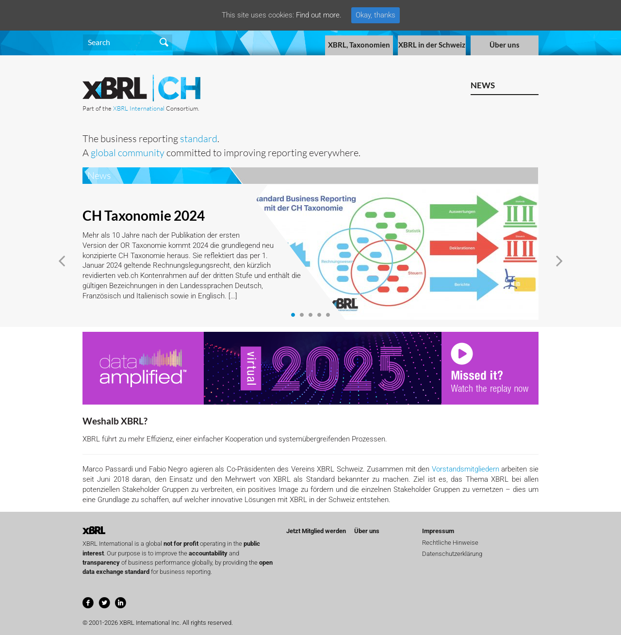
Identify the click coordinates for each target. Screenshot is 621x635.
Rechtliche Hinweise (450, 542)
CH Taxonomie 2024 (143, 215)
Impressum (438, 531)
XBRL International (138, 108)
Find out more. (319, 15)
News (483, 85)
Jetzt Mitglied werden (316, 531)
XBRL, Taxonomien (359, 45)
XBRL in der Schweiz (431, 45)
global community (127, 153)
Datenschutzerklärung (452, 553)
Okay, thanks (375, 15)
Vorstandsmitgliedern (465, 469)
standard (198, 138)
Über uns (505, 45)
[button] (61, 261)
